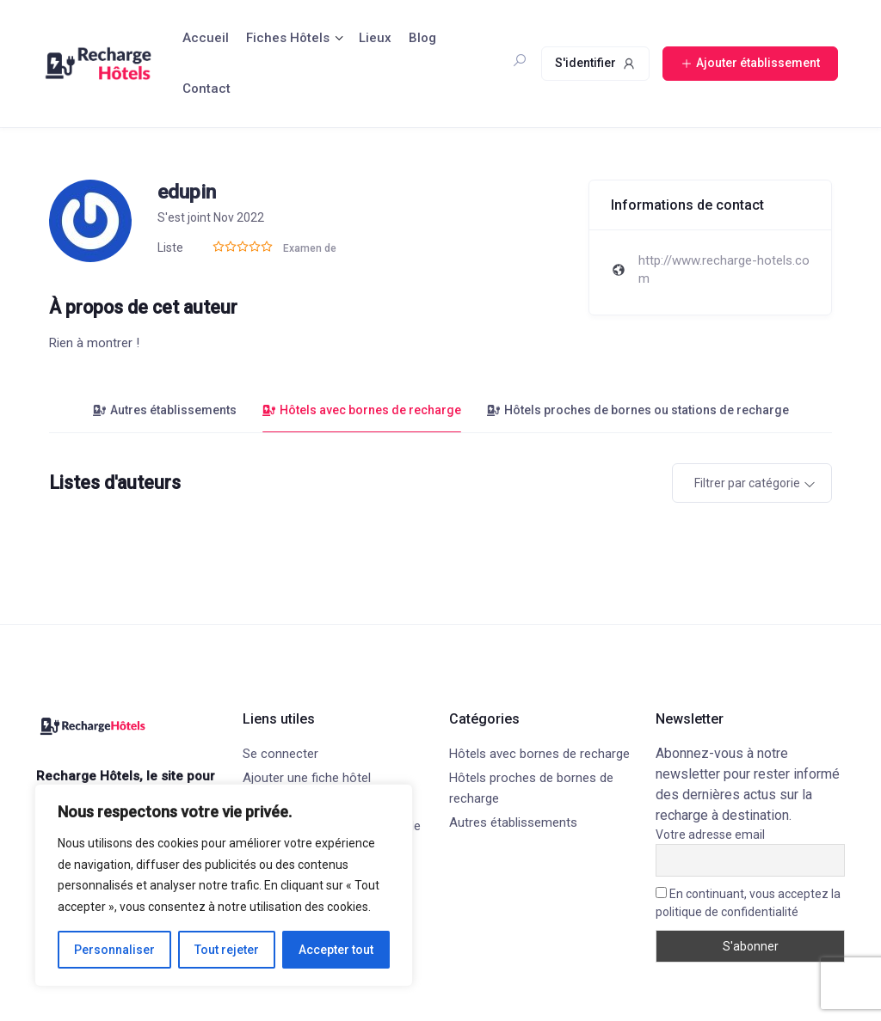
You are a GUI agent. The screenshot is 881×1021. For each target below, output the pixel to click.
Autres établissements (165, 410)
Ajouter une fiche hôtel (307, 778)
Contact (206, 88)
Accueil (205, 38)
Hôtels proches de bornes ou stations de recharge (638, 410)
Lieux (375, 38)
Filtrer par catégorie (747, 483)
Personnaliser (114, 950)
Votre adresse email (710, 834)
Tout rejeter (226, 950)
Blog (422, 38)
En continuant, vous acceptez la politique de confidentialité (748, 903)
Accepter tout (336, 950)
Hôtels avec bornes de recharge (361, 410)
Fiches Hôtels (288, 38)
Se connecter (280, 753)
